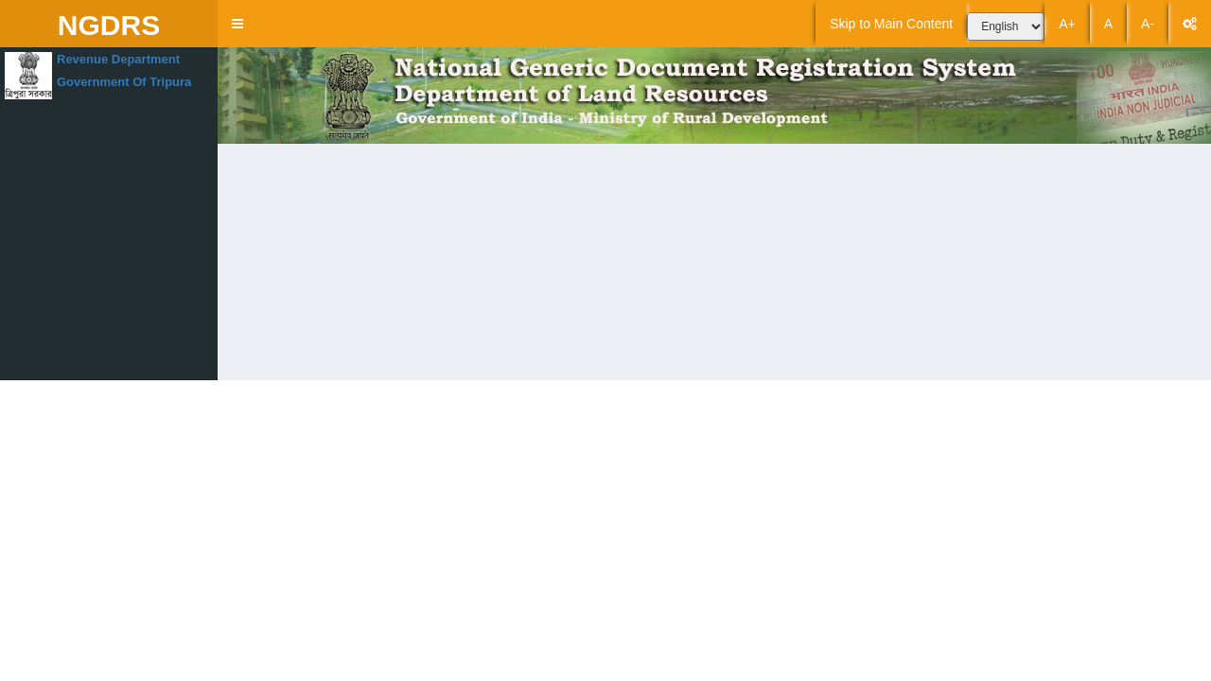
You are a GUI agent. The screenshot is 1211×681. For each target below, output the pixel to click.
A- (1147, 23)
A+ (1067, 23)
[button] (237, 23)
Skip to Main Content (891, 23)
